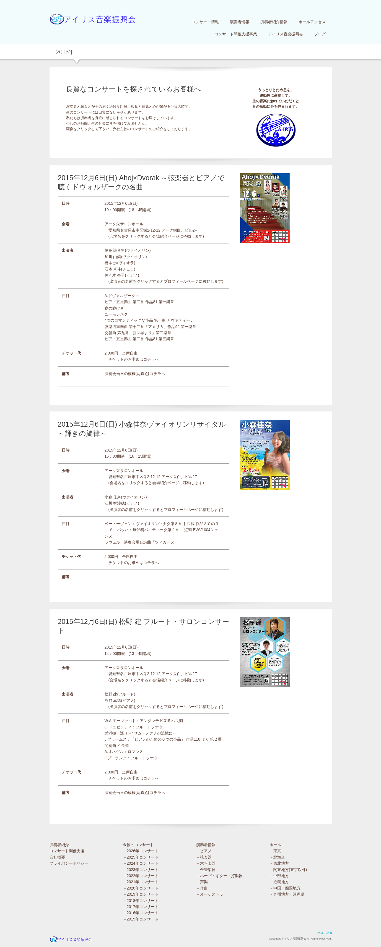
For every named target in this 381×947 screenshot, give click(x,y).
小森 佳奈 (113, 497)
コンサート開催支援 (67, 851)
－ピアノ (204, 851)
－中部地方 (279, 875)
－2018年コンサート (141, 900)
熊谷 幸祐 (113, 700)
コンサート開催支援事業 (235, 34)
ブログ (320, 34)
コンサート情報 (205, 22)
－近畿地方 (279, 882)
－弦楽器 (204, 857)
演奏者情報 (239, 22)
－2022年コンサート (141, 875)
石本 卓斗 (113, 269)
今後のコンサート (138, 845)
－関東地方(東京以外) (288, 869)
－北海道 (277, 857)
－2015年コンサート (141, 919)
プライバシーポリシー (69, 863)
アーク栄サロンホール (124, 224)
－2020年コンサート (141, 888)
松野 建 (111, 694)
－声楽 (202, 882)
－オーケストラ (209, 894)
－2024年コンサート (141, 863)
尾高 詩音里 (115, 250)
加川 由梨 (113, 257)
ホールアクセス (312, 22)
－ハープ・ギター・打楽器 (219, 875)
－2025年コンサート (141, 857)
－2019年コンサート (141, 894)
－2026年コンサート (141, 851)
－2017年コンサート (141, 906)
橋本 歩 (111, 263)
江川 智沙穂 (115, 503)
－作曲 (202, 888)
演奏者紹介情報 (273, 22)
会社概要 (57, 857)
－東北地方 (279, 863)
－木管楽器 (206, 863)
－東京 (275, 851)
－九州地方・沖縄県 (286, 894)
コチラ (149, 359)
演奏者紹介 (59, 845)
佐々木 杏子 (115, 275)
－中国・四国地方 (284, 888)
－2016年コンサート (141, 913)
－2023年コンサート (141, 869)
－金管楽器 (206, 869)
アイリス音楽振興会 (285, 34)
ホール (275, 845)
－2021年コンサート (141, 882)
